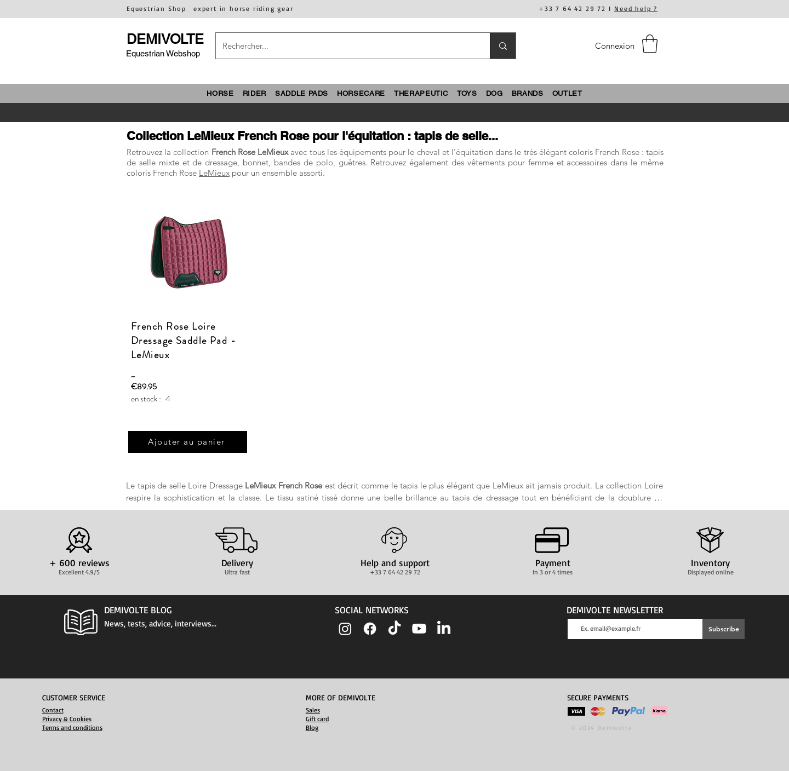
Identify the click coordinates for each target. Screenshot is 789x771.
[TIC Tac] (394, 628)
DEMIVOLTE (165, 39)
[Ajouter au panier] (187, 442)
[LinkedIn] (444, 628)
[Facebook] (370, 628)
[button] (650, 43)
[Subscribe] (723, 629)
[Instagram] (345, 628)
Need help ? (636, 8)
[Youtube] (419, 628)
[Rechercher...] (344, 46)
